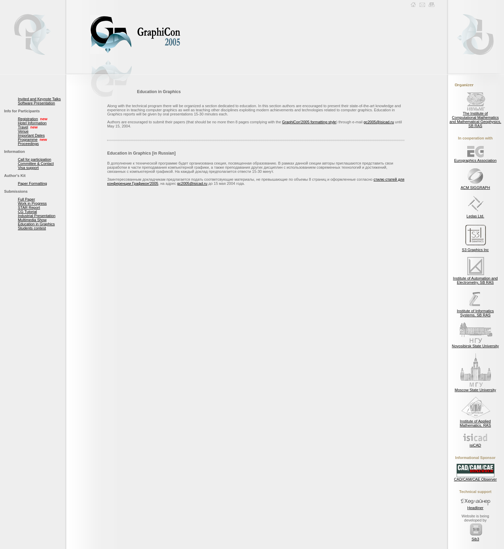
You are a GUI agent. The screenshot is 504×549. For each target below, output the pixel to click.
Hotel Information (32, 123)
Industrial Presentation (36, 216)
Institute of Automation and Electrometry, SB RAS (475, 278)
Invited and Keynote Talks (39, 99)
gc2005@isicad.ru (379, 122)
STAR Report (29, 207)
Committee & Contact (36, 163)
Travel (23, 127)
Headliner (475, 506)
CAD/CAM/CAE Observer (475, 477)
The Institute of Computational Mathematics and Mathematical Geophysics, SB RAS (475, 118)
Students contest (32, 228)
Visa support (28, 168)
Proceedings (28, 144)
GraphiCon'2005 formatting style (309, 122)
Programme (27, 139)
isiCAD (475, 443)
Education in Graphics (36, 224)
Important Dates (31, 135)
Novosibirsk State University (475, 344)
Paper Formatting (32, 183)
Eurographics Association (475, 159)
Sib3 (475, 537)
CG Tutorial (27, 212)
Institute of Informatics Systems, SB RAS (475, 311)
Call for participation (34, 159)
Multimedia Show (32, 220)
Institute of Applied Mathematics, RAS (475, 421)
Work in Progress (32, 203)
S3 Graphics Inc (475, 248)
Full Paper (26, 199)
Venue (23, 131)
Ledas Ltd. (475, 214)
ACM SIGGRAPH (475, 186)
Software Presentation (36, 103)
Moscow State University (475, 388)
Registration (28, 119)
